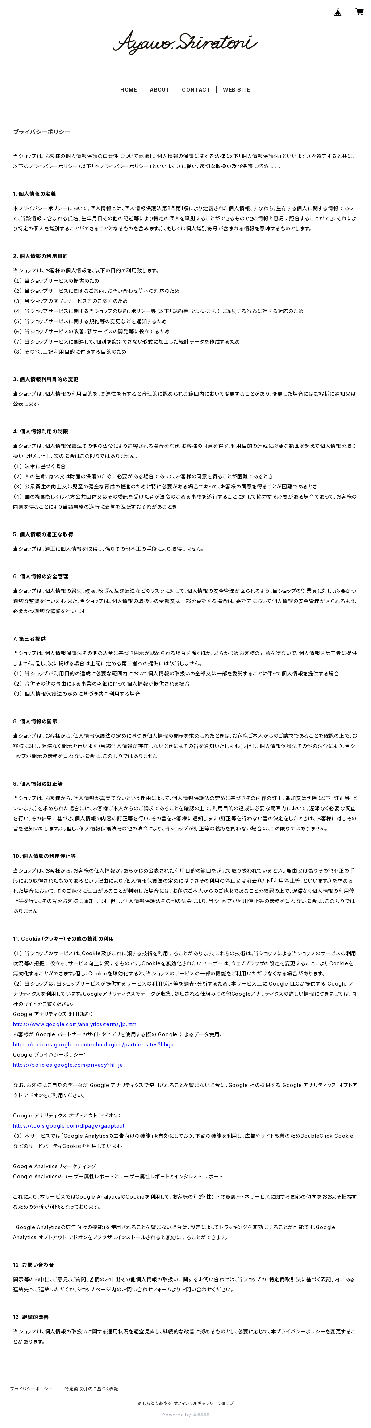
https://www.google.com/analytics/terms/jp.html (75, 1024)
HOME (128, 90)
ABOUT (160, 90)
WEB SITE (236, 90)
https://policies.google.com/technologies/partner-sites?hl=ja (93, 1044)
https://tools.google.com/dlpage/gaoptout (69, 1126)
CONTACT (196, 90)
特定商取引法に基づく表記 (91, 1388)
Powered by (185, 1414)
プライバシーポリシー (31, 1388)
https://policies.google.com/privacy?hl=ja (68, 1065)
